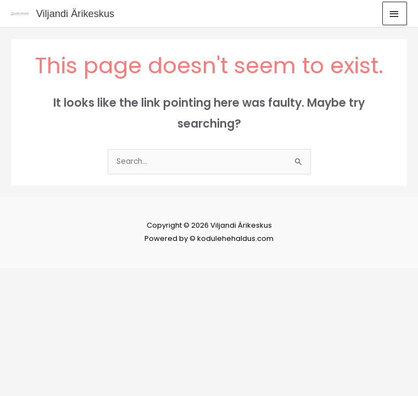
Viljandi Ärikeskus (75, 13)
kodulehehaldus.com (235, 238)
